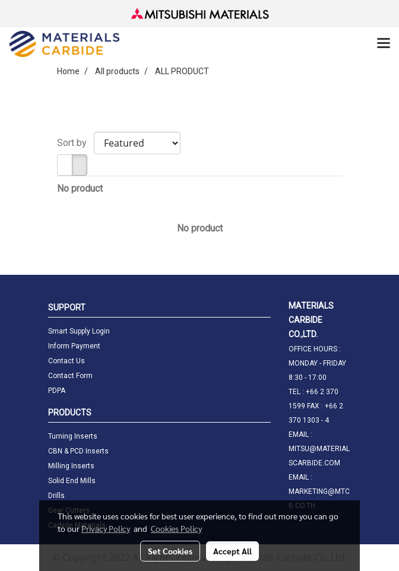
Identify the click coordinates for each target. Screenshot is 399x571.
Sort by (75, 142)
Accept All (232, 550)
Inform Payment (74, 346)
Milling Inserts (71, 466)
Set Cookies (170, 550)
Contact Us (66, 361)
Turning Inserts (72, 436)
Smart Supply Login (79, 331)
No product (80, 188)
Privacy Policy (105, 528)
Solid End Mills (72, 481)
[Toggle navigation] (383, 44)
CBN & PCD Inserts (78, 451)
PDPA (56, 390)
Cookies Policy (176, 528)
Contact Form (70, 376)
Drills (56, 495)
